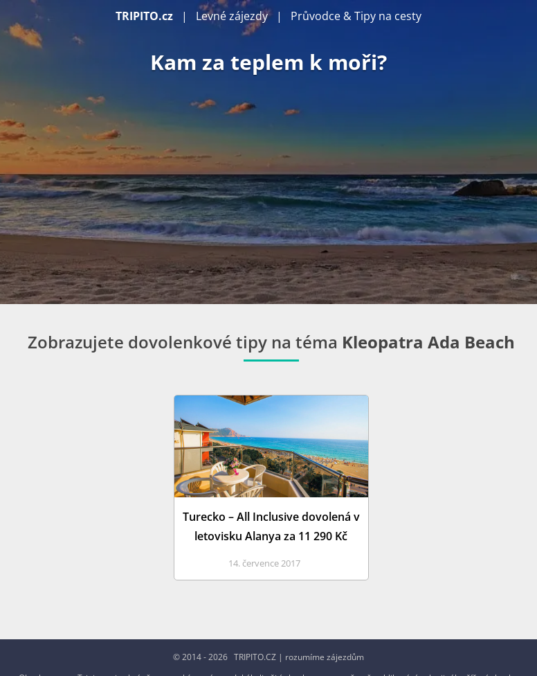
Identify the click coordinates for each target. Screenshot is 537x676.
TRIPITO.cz (144, 16)
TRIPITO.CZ (255, 657)
